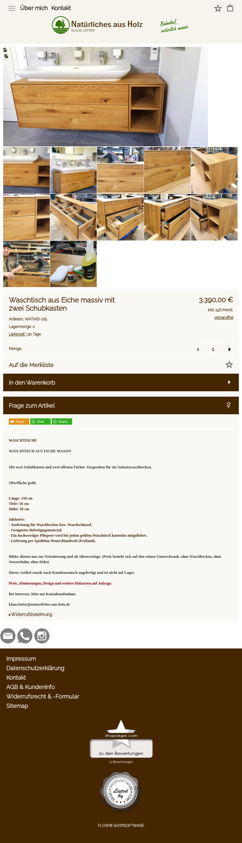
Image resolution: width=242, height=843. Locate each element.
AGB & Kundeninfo (30, 687)
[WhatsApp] (25, 636)
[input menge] (213, 348)
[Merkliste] (217, 8)
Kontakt (61, 8)
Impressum (21, 658)
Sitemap (17, 706)
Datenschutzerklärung (35, 668)
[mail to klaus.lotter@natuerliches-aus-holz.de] (8, 636)
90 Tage (25, 334)
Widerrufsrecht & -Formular (42, 696)
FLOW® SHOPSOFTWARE (121, 825)
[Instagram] (42, 636)
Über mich (34, 8)
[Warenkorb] (230, 8)
